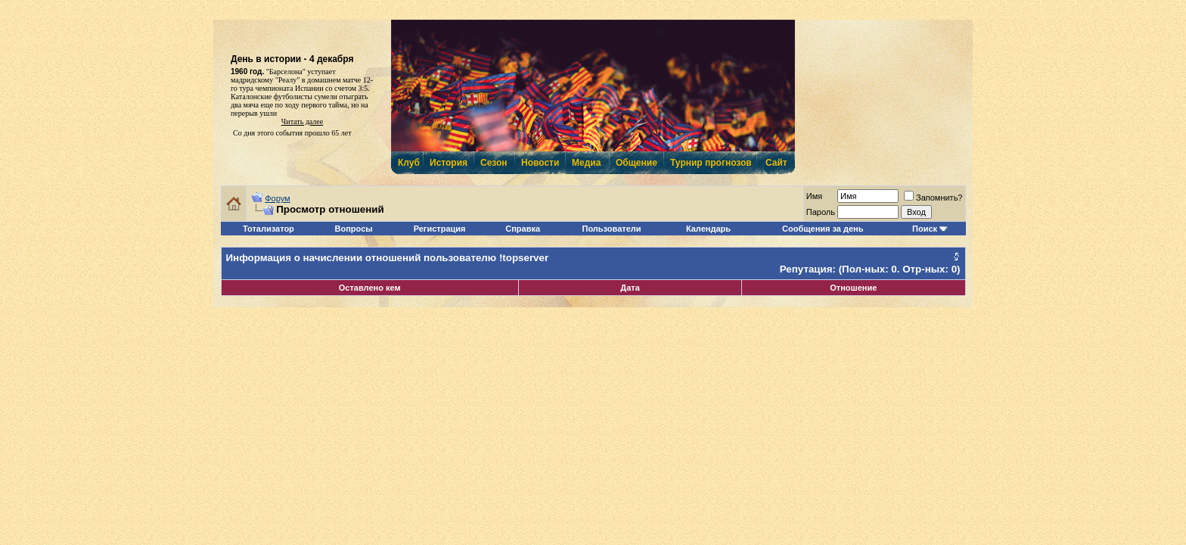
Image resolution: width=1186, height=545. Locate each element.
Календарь (708, 228)
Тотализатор (268, 228)
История (448, 162)
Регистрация (440, 228)
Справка (522, 228)
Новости (539, 162)
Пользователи (611, 228)
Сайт (776, 162)
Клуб (408, 162)
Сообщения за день (822, 228)
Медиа (586, 162)
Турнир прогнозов (709, 162)
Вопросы (354, 228)
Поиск (924, 228)
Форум (277, 198)
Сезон (493, 162)
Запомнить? (933, 197)
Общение (636, 162)
